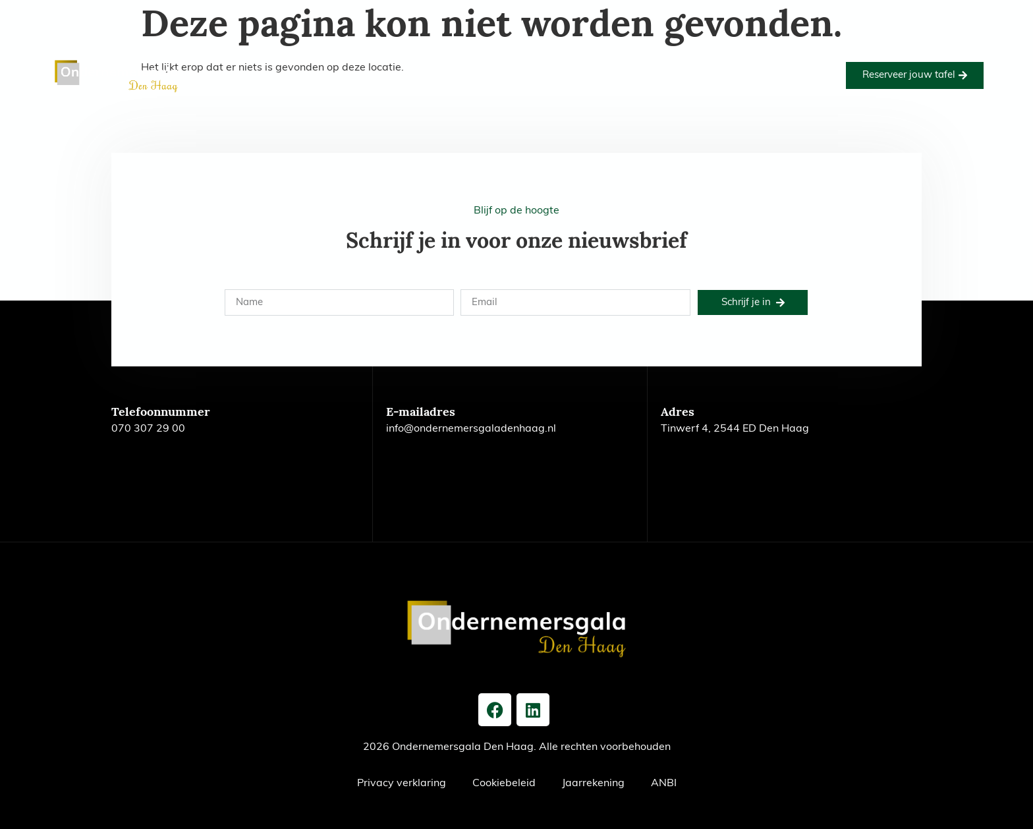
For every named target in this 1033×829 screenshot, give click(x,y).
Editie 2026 (350, 60)
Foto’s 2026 (524, 60)
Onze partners (604, 60)
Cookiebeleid (504, 783)
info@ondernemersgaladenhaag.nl (471, 429)
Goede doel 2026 (437, 60)
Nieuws (524, 90)
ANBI (664, 783)
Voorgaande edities (704, 60)
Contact (578, 90)
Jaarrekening (593, 783)
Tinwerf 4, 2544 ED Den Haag (735, 429)
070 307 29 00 (148, 429)
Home (291, 60)
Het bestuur (461, 90)
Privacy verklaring (401, 783)
